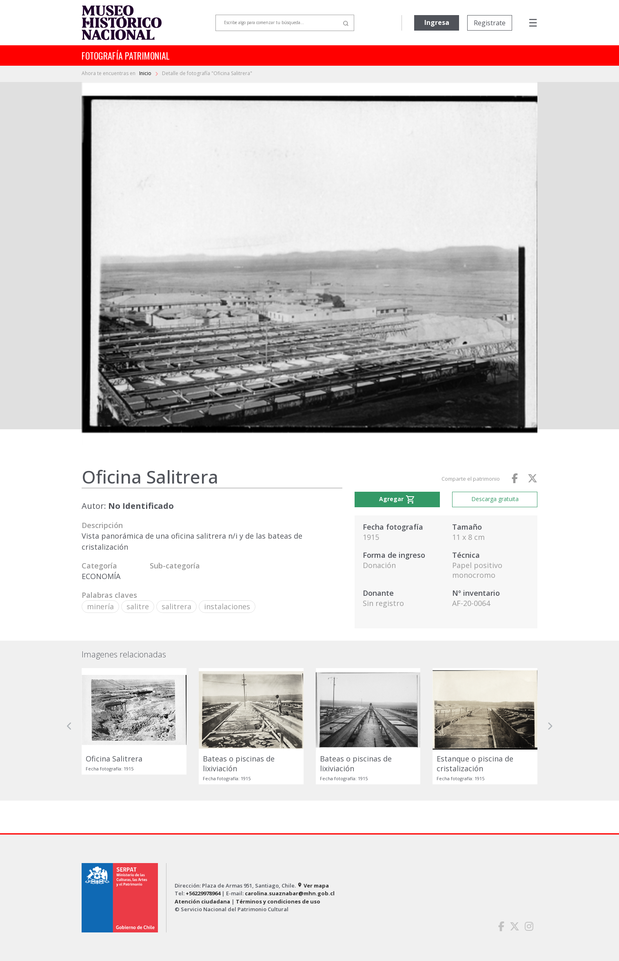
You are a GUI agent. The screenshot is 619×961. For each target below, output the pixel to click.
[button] (69, 726)
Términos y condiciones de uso (278, 901)
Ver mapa (313, 885)
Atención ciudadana (202, 901)
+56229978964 (203, 893)
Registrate (490, 22)
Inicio (146, 73)
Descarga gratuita (495, 499)
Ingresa (436, 22)
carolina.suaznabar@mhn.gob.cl (290, 893)
